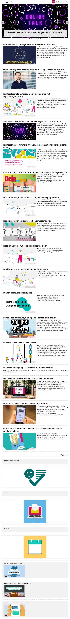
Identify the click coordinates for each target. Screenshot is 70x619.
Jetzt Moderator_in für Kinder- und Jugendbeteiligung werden (31, 197)
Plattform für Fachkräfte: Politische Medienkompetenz (28, 378)
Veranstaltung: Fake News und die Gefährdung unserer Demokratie (33, 69)
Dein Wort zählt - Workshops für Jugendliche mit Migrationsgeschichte (35, 172)
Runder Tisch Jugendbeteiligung (17, 292)
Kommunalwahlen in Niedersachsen (19, 342)
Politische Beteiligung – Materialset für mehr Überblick (28, 367)
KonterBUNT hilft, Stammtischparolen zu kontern (25, 403)
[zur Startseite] (3, 1)
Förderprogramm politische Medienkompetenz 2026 (27, 221)
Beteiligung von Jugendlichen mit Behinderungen (25, 269)
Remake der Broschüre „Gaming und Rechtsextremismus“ (29, 317)
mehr (48, 57)
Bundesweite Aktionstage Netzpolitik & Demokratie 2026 (29, 44)
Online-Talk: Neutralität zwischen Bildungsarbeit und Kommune (32, 121)
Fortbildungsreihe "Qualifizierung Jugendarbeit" (25, 246)
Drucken (65, 455)
